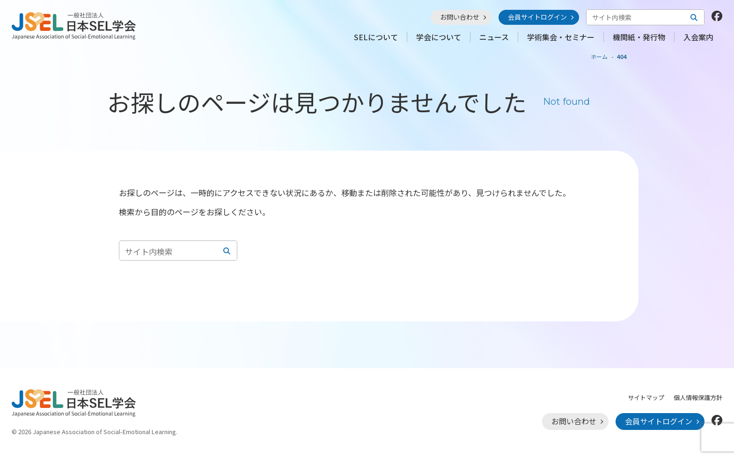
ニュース (494, 37)
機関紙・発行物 (639, 37)
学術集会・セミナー (561, 37)
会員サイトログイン (537, 17)
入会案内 (698, 37)
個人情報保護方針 (698, 397)
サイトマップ (646, 397)
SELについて (376, 37)
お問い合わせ (459, 17)
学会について (438, 37)
